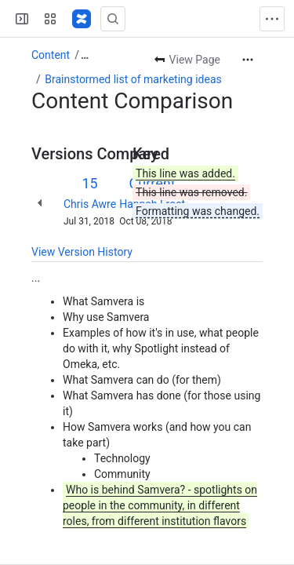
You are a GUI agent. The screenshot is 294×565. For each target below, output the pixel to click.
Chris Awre (90, 204)
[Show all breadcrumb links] (85, 55)
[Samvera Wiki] (81, 18)
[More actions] (248, 59)
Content (50, 55)
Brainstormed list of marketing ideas (133, 79)
